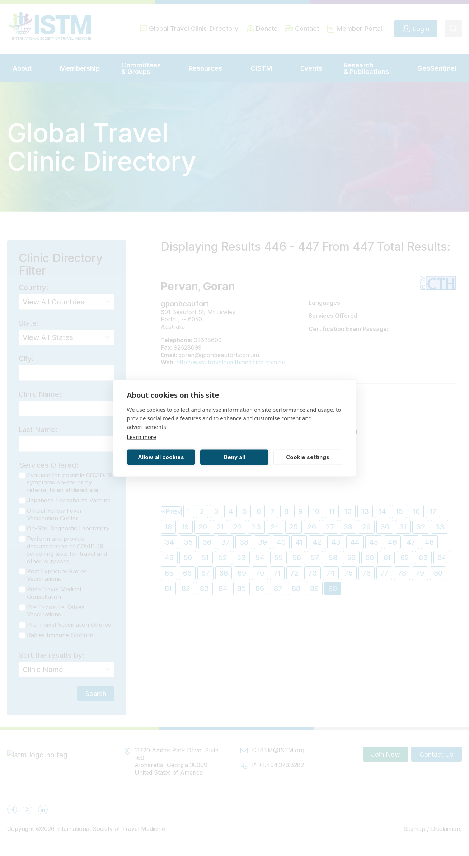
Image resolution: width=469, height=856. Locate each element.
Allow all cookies (161, 457)
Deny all (234, 457)
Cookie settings (307, 457)
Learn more (141, 436)
